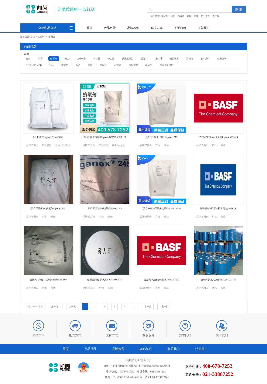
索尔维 (158, 58)
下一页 (147, 306)
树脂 (196, 16)
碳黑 (173, 16)
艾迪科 (144, 58)
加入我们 (203, 27)
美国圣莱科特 (166, 65)
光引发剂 (205, 16)
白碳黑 (181, 16)
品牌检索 (133, 27)
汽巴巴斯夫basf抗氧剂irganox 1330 (48, 208)
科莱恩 (96, 58)
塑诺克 (148, 65)
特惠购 (199, 348)
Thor (51, 65)
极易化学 (133, 65)
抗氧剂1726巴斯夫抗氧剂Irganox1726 (218, 208)
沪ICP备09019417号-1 (157, 377)
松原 (90, 65)
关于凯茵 (180, 27)
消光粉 (164, 16)
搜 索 (238, 9)
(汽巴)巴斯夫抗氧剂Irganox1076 (161, 137)
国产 (78, 65)
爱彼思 (64, 65)
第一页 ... (55, 306)
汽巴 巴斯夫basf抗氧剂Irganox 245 (105, 208)
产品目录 (110, 27)
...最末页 (164, 306)
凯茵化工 (174, 58)
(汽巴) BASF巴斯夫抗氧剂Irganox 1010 (161, 208)
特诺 (40, 58)
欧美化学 (221, 58)
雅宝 (67, 58)
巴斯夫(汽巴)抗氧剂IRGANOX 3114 (104, 279)
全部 (28, 58)
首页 (89, 27)
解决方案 (157, 27)
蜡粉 (189, 16)
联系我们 (174, 348)
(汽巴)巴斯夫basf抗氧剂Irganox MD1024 (218, 137)
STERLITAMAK (34, 65)
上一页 (72, 306)
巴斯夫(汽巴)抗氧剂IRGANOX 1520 (161, 279)
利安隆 (117, 65)
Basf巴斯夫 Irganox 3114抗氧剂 (48, 137)
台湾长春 (81, 58)
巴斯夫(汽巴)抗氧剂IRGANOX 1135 (218, 279)
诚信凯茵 (146, 348)
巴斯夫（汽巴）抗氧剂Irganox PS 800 (48, 279)
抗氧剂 (40, 37)
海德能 (189, 58)
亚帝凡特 (205, 58)
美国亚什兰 (127, 58)
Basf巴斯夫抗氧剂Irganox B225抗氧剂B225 (105, 137)
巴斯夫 (53, 58)
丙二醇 (215, 16)
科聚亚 (103, 65)
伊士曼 (111, 58)
